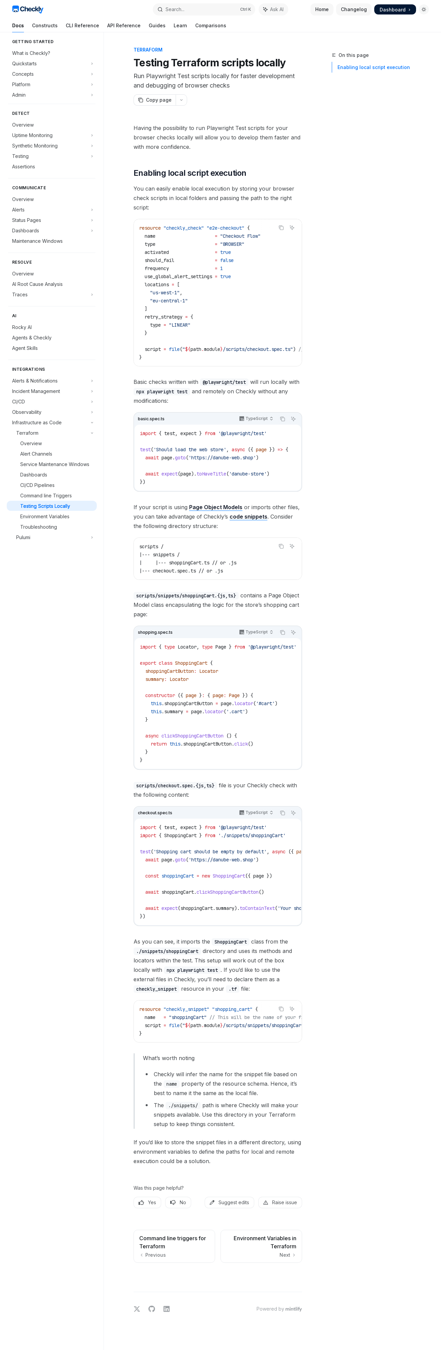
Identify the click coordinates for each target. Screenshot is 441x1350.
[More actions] (181, 100)
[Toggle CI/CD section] (52, 401)
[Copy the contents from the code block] (281, 227)
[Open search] (204, 9)
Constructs (45, 27)
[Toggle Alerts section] (52, 209)
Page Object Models (215, 507)
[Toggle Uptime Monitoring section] (52, 135)
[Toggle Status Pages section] (52, 220)
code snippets (248, 516)
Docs (18, 27)
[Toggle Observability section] (52, 412)
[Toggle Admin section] (52, 95)
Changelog (354, 9)
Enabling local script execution (373, 67)
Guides (157, 27)
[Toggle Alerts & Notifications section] (52, 380)
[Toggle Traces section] (52, 294)
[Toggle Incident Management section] (52, 391)
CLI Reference (82, 27)
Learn (180, 27)
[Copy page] (155, 100)
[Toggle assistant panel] (273, 9)
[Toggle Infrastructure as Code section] (52, 422)
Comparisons (210, 27)
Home (322, 9)
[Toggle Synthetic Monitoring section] (52, 145)
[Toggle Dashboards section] (52, 230)
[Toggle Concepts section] (52, 74)
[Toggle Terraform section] (52, 433)
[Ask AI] (292, 227)
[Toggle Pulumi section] (52, 537)
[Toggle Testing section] (52, 156)
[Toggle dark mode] (424, 9)
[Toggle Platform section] (52, 84)
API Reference (124, 27)
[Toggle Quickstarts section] (52, 63)
